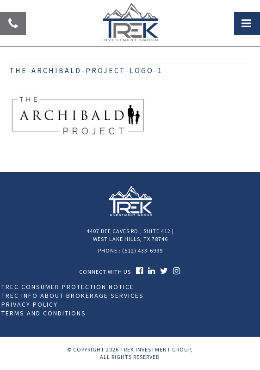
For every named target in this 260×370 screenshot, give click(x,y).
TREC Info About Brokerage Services (72, 295)
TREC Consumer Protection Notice (67, 287)
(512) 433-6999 (142, 250)
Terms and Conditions (43, 313)
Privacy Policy (29, 304)
